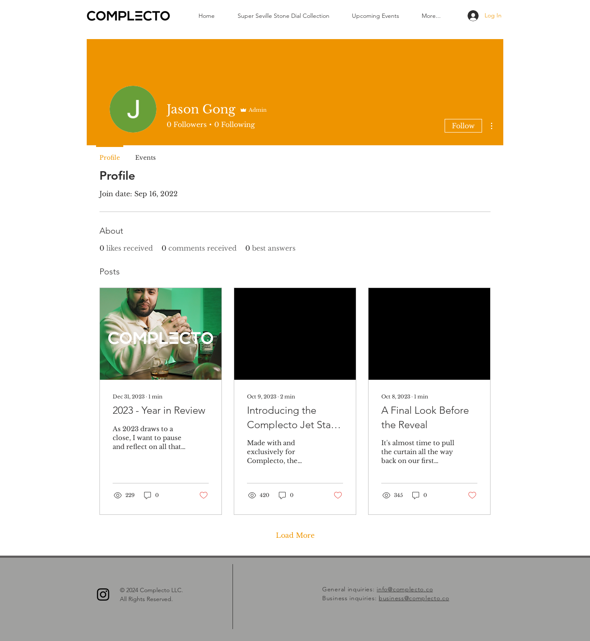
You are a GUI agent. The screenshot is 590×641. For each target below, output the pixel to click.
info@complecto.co (405, 589)
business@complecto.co (414, 598)
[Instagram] (103, 594)
